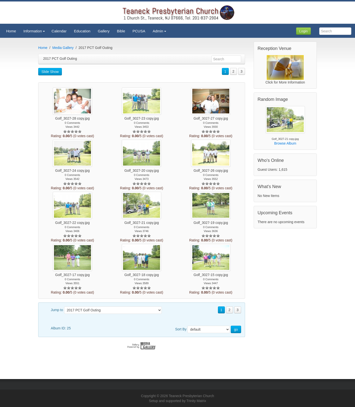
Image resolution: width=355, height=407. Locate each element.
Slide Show (50, 72)
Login (303, 31)
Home (42, 48)
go (236, 329)
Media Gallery (62, 48)
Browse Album (285, 143)
